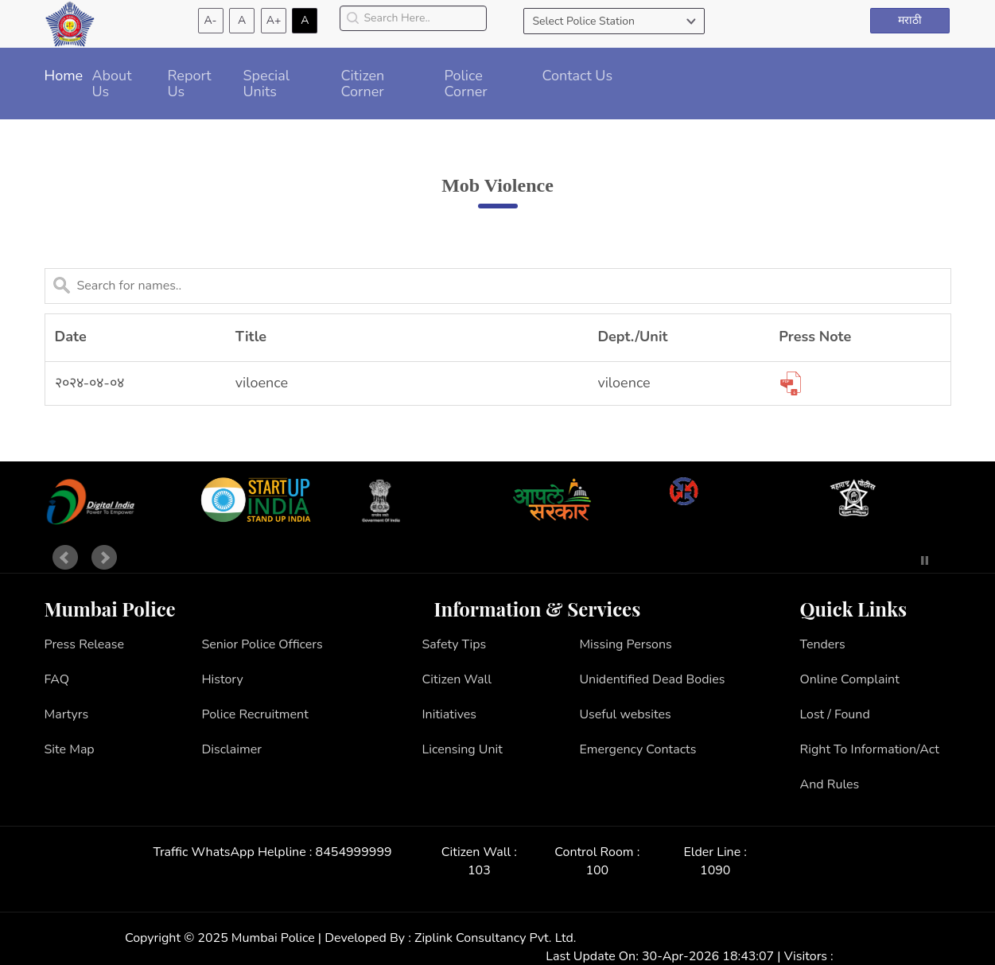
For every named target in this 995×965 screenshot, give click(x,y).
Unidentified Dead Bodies (652, 679)
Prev (65, 557)
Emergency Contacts (637, 749)
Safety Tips (454, 644)
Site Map (70, 749)
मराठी (910, 20)
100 (596, 870)
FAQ (57, 679)
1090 (715, 870)
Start (901, 560)
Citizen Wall (457, 679)
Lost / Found (835, 714)
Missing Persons (625, 644)
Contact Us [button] (577, 75)
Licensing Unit (462, 749)
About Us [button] (112, 83)
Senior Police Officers (261, 644)
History (222, 679)
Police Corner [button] (466, 83)
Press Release (85, 644)
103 (479, 870)
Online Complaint (850, 679)
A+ (274, 20)
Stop (924, 560)
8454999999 (354, 852)
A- (210, 20)
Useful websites (624, 714)
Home (64, 75)
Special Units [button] (266, 83)
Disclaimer (231, 749)
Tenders (822, 644)
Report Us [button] (190, 83)
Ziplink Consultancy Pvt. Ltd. (495, 938)
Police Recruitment (254, 714)
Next (104, 557)
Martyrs (67, 714)
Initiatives (449, 714)
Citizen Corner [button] (363, 83)
